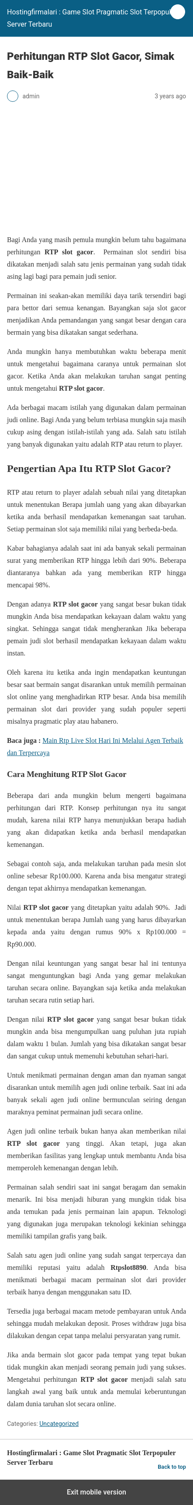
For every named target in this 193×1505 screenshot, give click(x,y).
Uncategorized (59, 1423)
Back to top (172, 1466)
